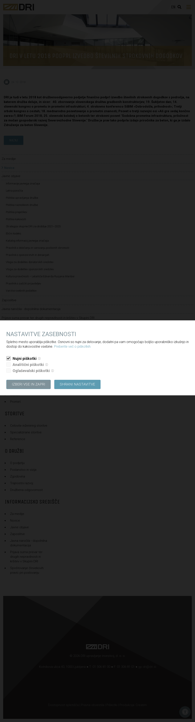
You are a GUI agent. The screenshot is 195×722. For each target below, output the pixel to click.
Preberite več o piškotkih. (72, 347)
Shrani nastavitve (77, 384)
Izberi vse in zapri (28, 384)
